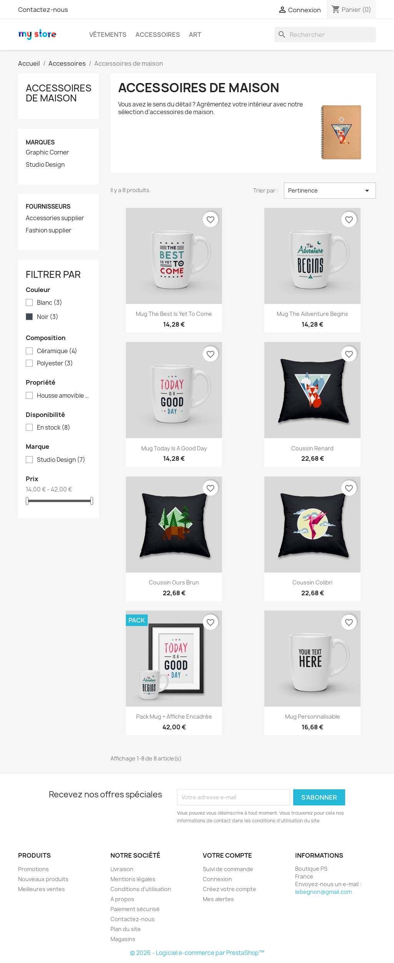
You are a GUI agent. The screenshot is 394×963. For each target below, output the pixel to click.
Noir (47, 317)
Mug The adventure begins (312, 313)
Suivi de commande (228, 869)
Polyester (55, 363)
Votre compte (227, 855)
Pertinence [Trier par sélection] (330, 190)
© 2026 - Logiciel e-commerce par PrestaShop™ (197, 953)
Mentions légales (132, 879)
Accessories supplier (55, 218)
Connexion (217, 879)
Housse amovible (64, 396)
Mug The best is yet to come (174, 313)
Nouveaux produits (43, 879)
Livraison (122, 869)
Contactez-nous (43, 9)
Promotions (33, 869)
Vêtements (108, 34)
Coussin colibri (312, 582)
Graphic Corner (47, 152)
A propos (122, 899)
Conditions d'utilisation (140, 889)
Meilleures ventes (41, 889)
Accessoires (157, 34)
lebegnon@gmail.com (323, 891)
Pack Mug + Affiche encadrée (174, 716)
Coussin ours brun (174, 582)
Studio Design (45, 165)
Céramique (57, 351)
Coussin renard (312, 448)
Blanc (49, 303)
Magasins (122, 939)
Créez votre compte (229, 889)
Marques (40, 142)
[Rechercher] (325, 34)
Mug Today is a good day (174, 448)
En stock (53, 428)
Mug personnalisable (312, 716)
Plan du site (125, 929)
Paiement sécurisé (135, 909)
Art (195, 34)
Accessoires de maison (59, 93)
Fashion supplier (48, 230)
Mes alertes (218, 899)
